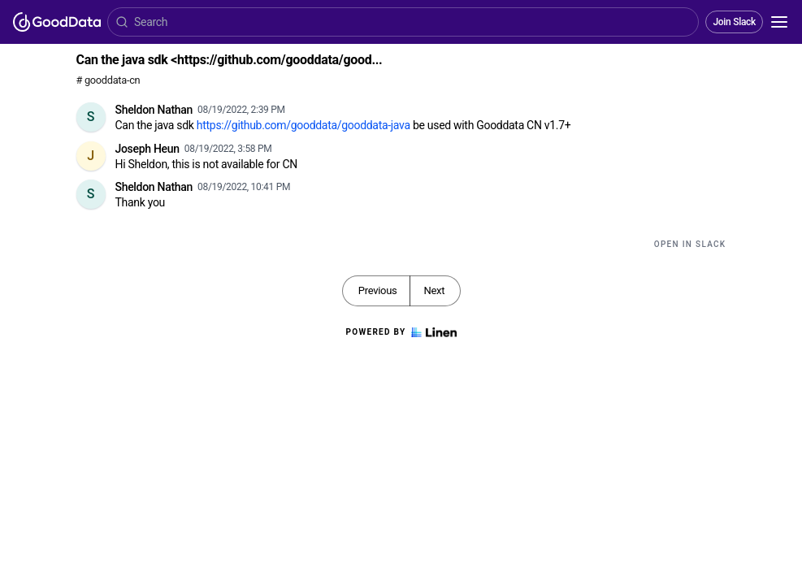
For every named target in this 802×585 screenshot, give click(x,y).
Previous (377, 290)
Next (433, 290)
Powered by (400, 332)
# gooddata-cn (108, 80)
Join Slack (734, 22)
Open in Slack (690, 244)
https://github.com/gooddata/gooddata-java (303, 125)
